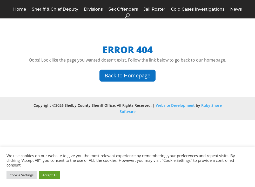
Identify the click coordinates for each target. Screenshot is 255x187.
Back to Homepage (127, 75)
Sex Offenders (123, 10)
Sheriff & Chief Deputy (55, 10)
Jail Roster (154, 10)
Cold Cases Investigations (197, 10)
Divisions (93, 10)
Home (19, 10)
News (236, 10)
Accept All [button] (49, 175)
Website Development (175, 105)
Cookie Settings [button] (21, 175)
